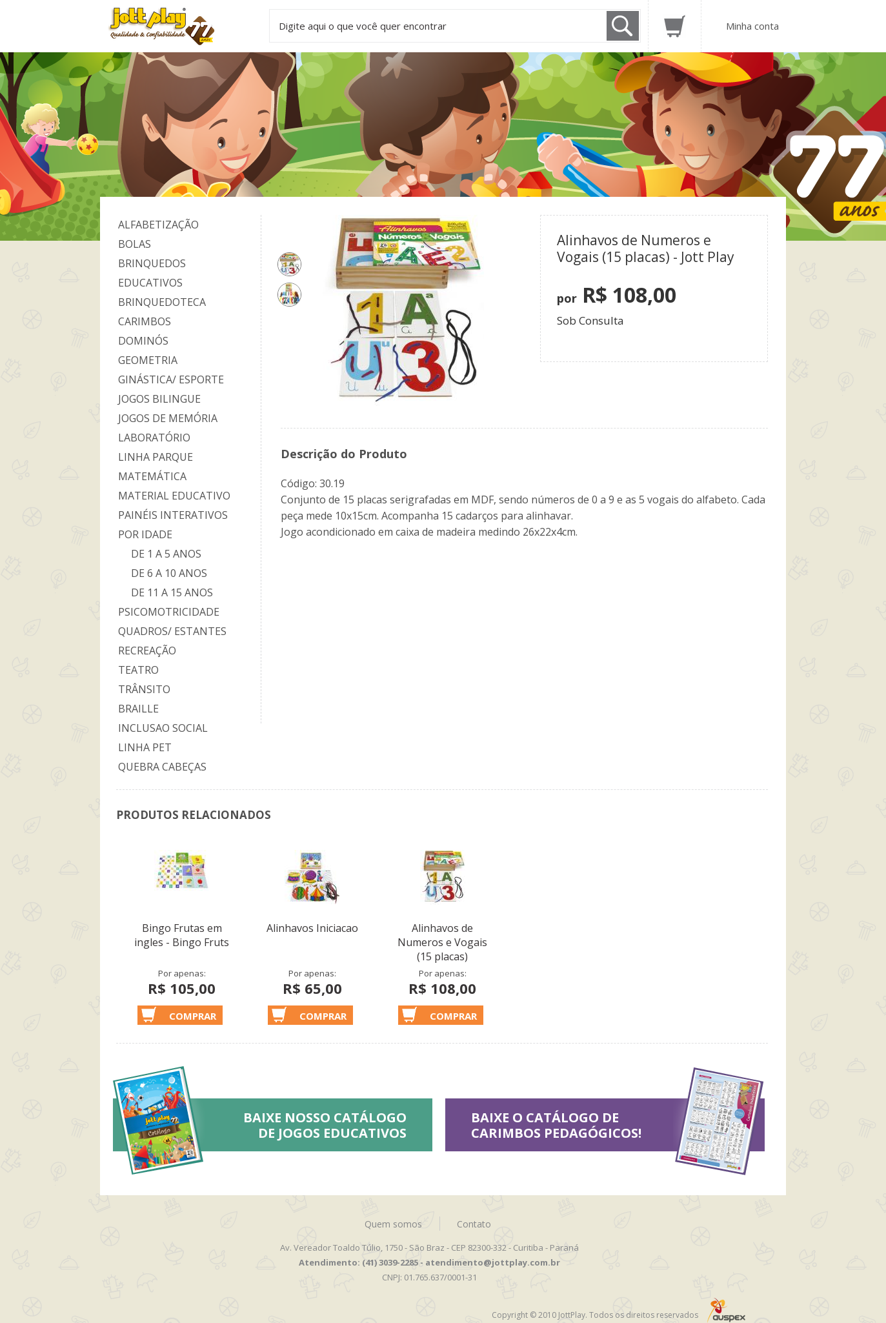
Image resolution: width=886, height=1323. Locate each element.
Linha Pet (145, 747)
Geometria (147, 360)
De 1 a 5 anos (166, 554)
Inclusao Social (163, 728)
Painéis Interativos (173, 515)
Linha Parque (155, 457)
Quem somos (393, 1224)
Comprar (192, 1015)
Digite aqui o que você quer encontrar (363, 25)
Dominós (143, 341)
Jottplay (173, 26)
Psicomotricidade (168, 612)
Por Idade (145, 534)
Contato (474, 1224)
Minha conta (752, 25)
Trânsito (144, 689)
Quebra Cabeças (162, 767)
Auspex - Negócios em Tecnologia (726, 1310)
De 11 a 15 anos (172, 592)
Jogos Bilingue (159, 399)
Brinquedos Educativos (152, 273)
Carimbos (144, 321)
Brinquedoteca (162, 302)
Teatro (138, 670)
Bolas (134, 244)
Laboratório (154, 437)
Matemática (152, 476)
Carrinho (674, 26)
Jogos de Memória (167, 418)
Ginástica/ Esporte (171, 379)
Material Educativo (174, 496)
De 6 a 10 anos (169, 573)
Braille (138, 709)
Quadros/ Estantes (172, 631)
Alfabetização (158, 224)
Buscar (623, 26)
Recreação (147, 650)
